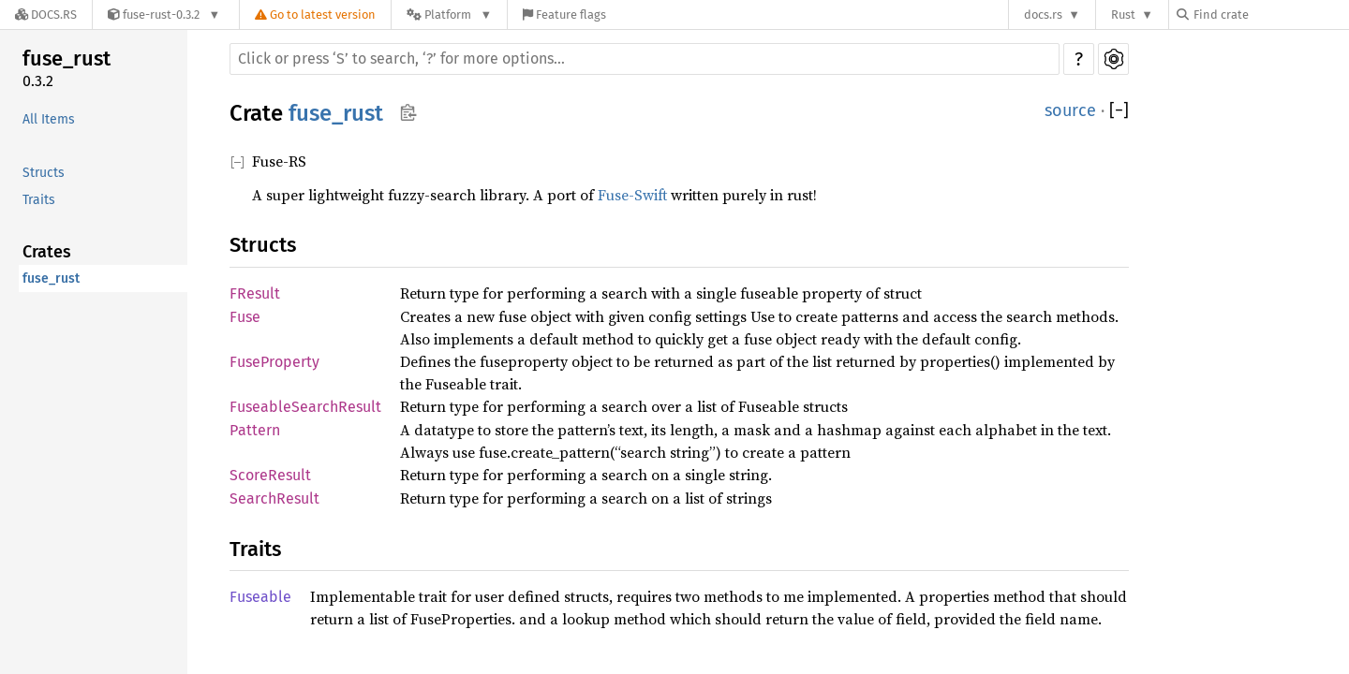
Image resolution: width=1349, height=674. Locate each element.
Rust (1123, 14)
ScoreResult (270, 475)
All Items (48, 119)
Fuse (245, 317)
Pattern (255, 430)
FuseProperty (274, 362)
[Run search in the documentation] (645, 59)
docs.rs (1043, 14)
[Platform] (449, 14)
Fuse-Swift (632, 194)
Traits (38, 200)
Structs (43, 173)
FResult (255, 293)
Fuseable (260, 597)
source (1070, 110)
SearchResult (274, 498)
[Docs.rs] (46, 14)
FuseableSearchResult (305, 407)
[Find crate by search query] (1270, 14)
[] (1119, 111)
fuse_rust (66, 58)
